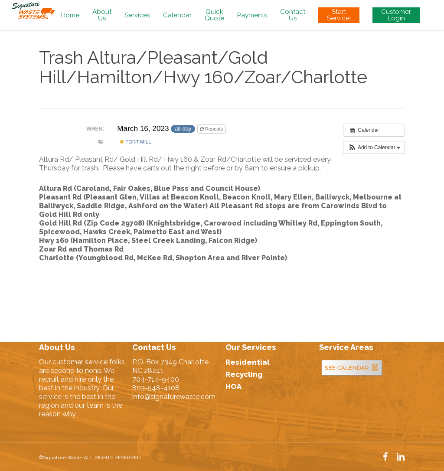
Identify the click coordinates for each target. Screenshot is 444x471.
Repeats (212, 129)
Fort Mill (135, 141)
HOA (233, 386)
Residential (247, 362)
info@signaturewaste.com (173, 396)
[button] (374, 147)
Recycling (244, 374)
